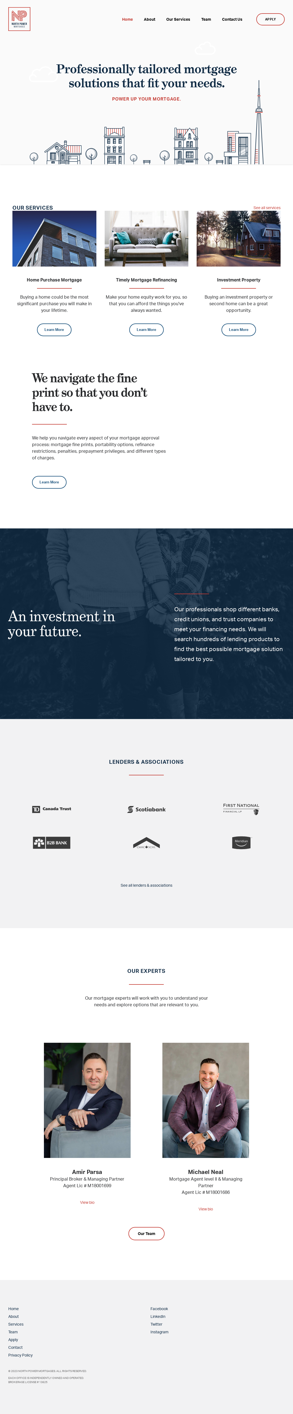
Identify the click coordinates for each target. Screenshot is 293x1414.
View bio (87, 1202)
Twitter (156, 1324)
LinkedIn (158, 1316)
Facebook (159, 1308)
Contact (15, 1347)
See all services (265, 207)
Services (15, 1324)
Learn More (54, 329)
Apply (13, 1339)
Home (13, 1308)
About (13, 1316)
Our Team (146, 1233)
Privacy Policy (20, 1355)
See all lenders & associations (146, 885)
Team (13, 1331)
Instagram (159, 1331)
